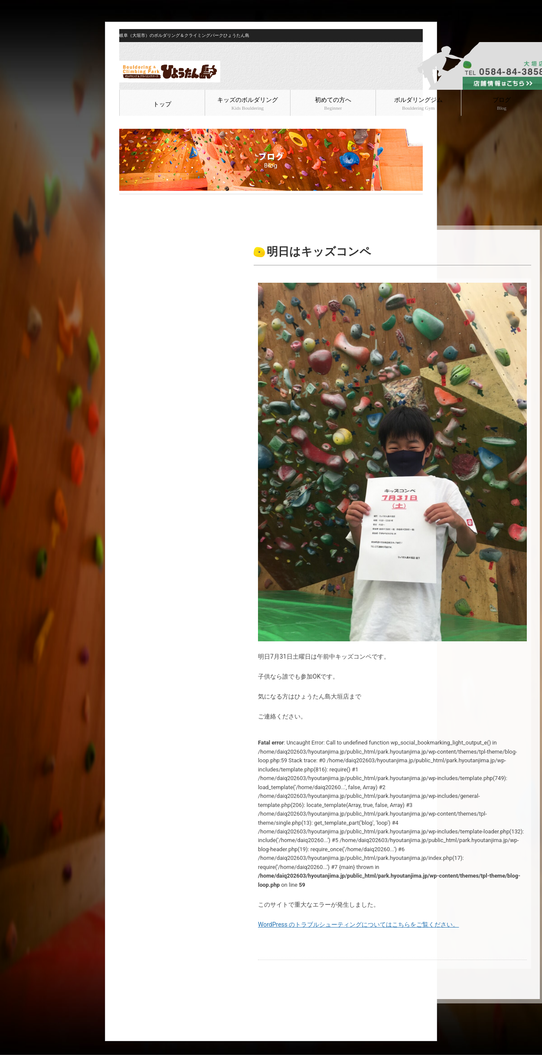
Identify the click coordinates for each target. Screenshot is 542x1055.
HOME (126, 201)
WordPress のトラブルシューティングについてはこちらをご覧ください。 (358, 924)
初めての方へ (333, 104)
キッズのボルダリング (247, 104)
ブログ (146, 201)
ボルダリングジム (418, 104)
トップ (162, 104)
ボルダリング (174, 201)
